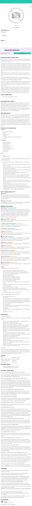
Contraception (3, 32)
